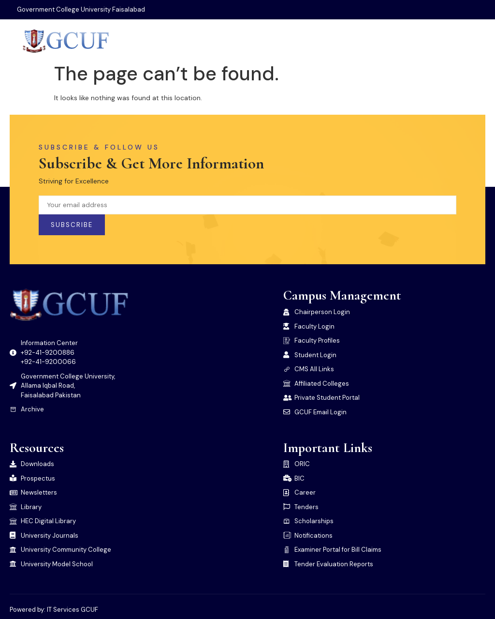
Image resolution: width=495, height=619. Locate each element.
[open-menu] (479, 41)
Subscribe (72, 225)
